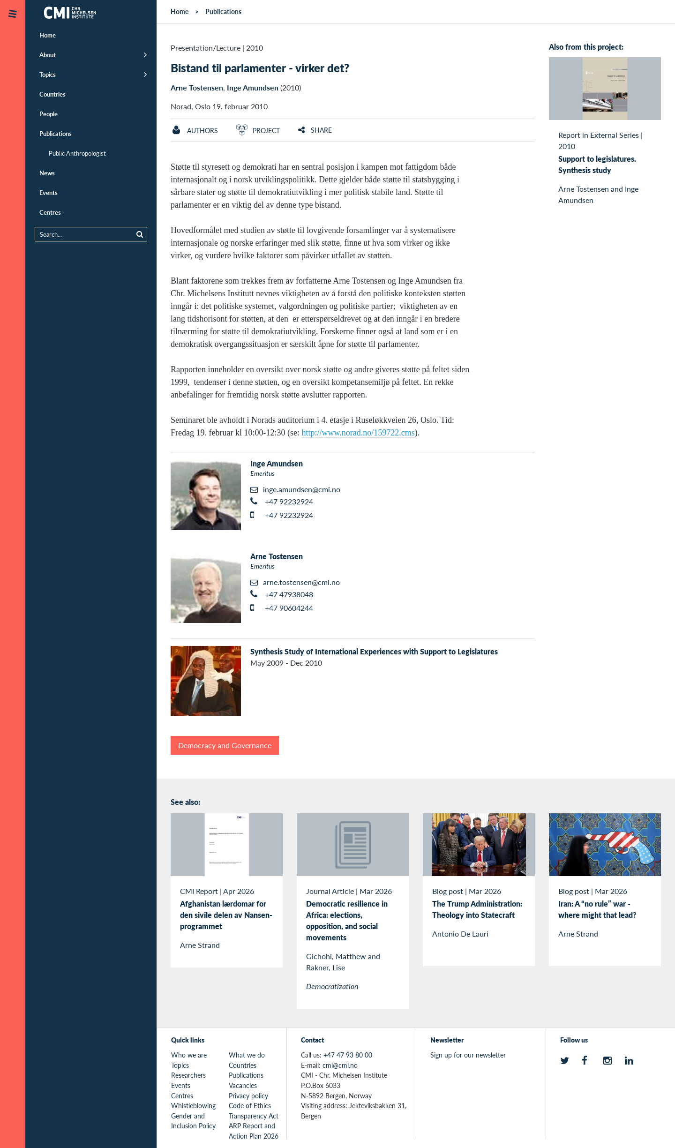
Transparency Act (253, 1115)
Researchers (188, 1075)
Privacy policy (248, 1095)
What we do (247, 1054)
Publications (55, 133)
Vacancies (243, 1085)
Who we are (189, 1054)
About (47, 54)
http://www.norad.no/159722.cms (357, 432)
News (47, 172)
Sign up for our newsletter (468, 1054)
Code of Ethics (250, 1105)
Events (48, 192)
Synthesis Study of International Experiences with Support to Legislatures (374, 651)
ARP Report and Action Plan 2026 (253, 1130)
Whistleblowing (193, 1105)
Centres (50, 212)
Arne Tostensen (197, 87)
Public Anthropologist (77, 153)
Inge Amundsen (252, 87)
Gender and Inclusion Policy (193, 1121)
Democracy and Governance (224, 745)
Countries (52, 94)
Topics (47, 74)
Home (47, 34)
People (48, 113)
